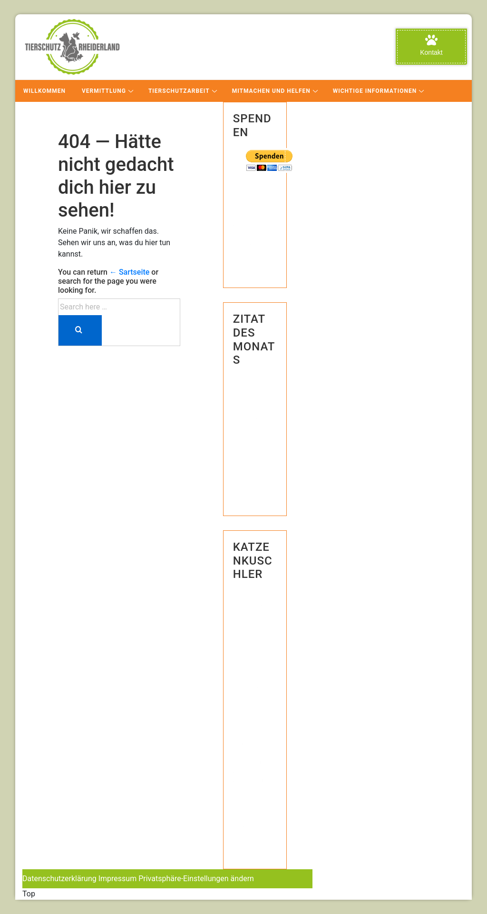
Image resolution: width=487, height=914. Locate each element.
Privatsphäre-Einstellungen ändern (196, 878)
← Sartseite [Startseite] (129, 272)
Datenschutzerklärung (59, 878)
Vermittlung (104, 91)
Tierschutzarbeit (179, 91)
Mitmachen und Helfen (271, 91)
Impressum (117, 878)
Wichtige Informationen (375, 91)
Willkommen (44, 91)
